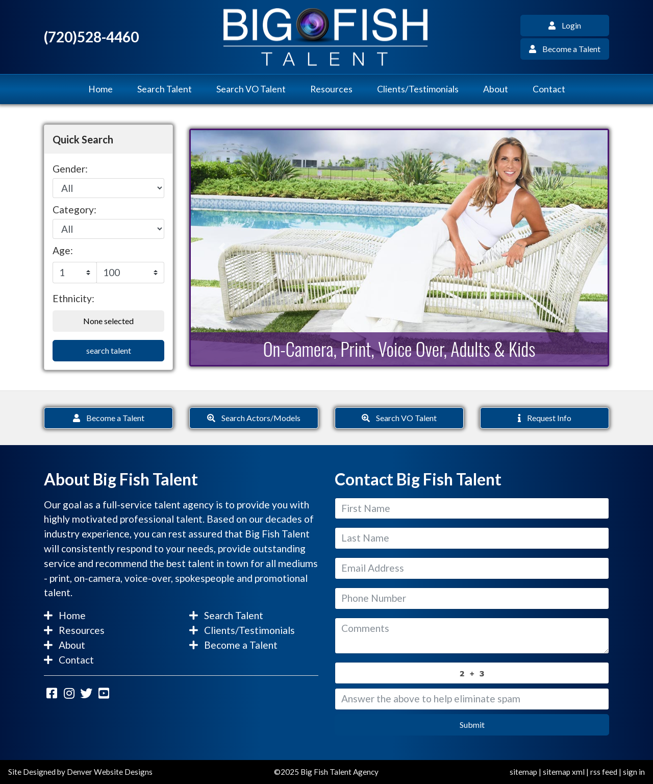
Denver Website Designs (110, 771)
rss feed (603, 771)
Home (100, 89)
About (495, 89)
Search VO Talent (251, 89)
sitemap (523, 771)
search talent (108, 350)
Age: (63, 250)
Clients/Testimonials (418, 89)
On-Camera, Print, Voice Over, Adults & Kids (399, 348)
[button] (222, 247)
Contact (549, 89)
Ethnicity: (73, 298)
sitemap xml (564, 771)
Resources (331, 89)
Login (564, 25)
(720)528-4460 (91, 37)
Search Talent (164, 89)
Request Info (544, 418)
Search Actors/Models (253, 418)
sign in (634, 771)
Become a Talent (564, 49)
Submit (472, 724)
